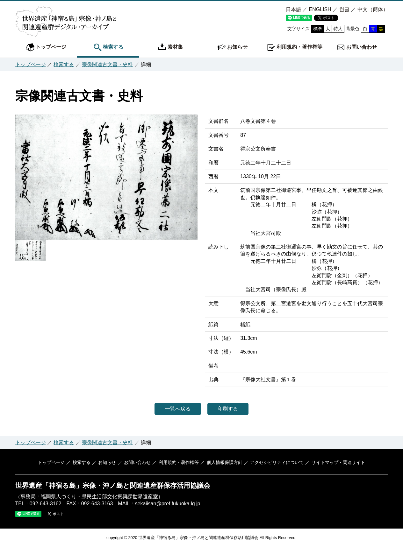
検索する (108, 47)
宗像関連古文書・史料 (107, 64)
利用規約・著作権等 (294, 47)
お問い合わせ (357, 47)
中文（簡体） (372, 9)
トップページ (46, 47)
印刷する (230, 408)
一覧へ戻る (175, 408)
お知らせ (233, 47)
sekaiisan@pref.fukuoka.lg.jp (167, 503)
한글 (344, 9)
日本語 (293, 9)
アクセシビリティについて (275, 462)
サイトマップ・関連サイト (336, 462)
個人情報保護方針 (223, 462)
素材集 (170, 47)
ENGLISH (320, 9)
